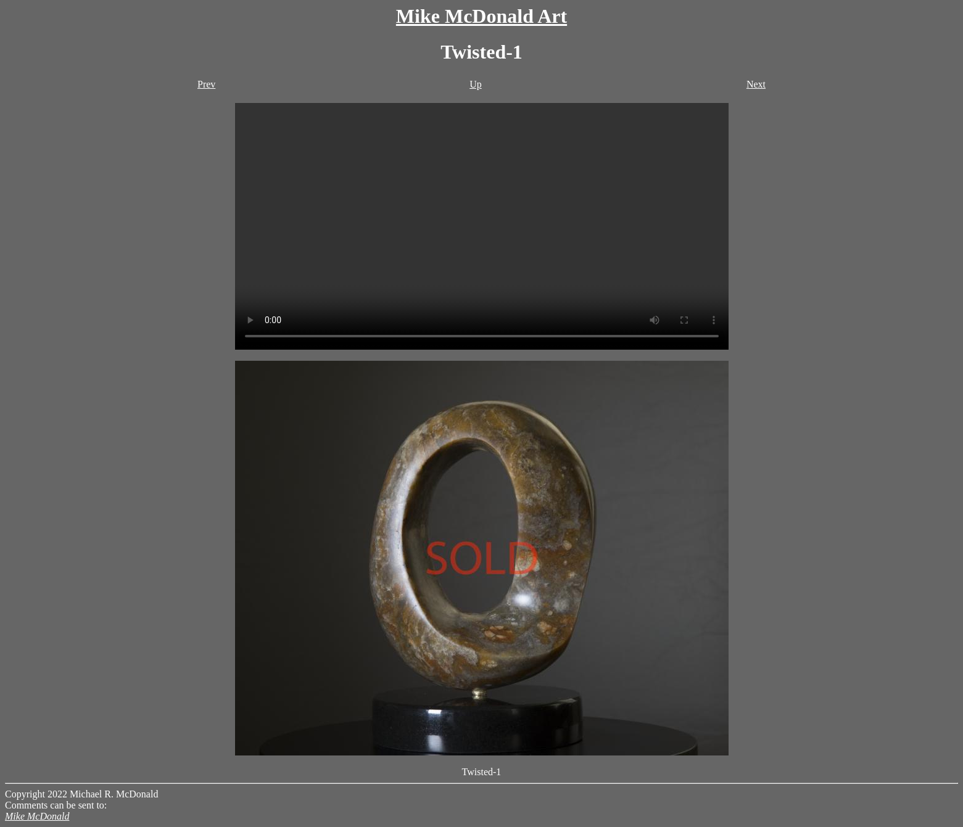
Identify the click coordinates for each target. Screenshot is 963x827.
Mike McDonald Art (481, 16)
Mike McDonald (37, 816)
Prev (206, 84)
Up (475, 84)
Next (756, 84)
